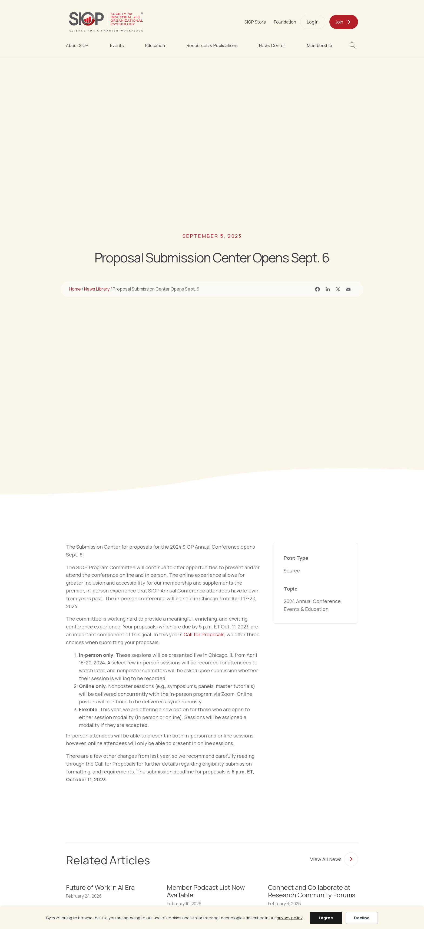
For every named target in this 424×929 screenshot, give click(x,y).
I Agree (326, 918)
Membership (319, 45)
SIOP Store (255, 22)
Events (117, 45)
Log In (313, 22)
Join (339, 22)
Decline (362, 918)
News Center (272, 45)
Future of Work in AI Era (100, 887)
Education (155, 45)
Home (75, 289)
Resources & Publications (212, 45)
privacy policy (290, 918)
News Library (97, 289)
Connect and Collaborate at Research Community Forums (311, 891)
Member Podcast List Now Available (206, 891)
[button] (354, 45)
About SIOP (77, 45)
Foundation (285, 22)
